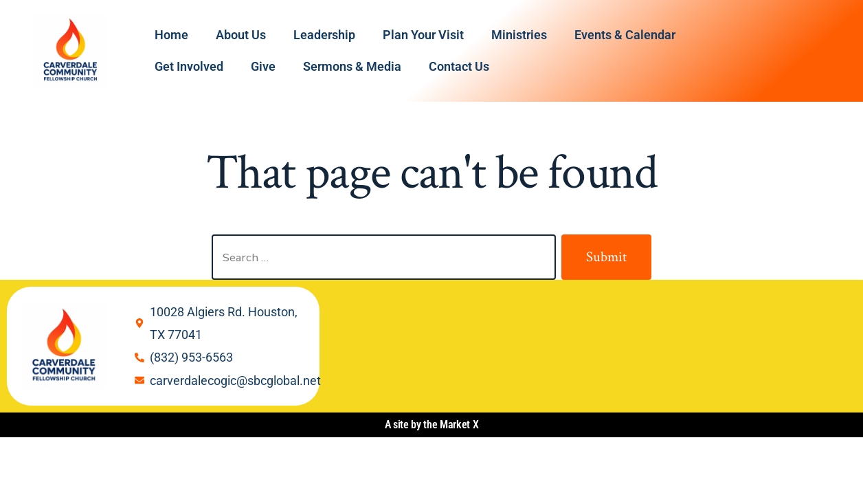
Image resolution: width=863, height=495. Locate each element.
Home (171, 35)
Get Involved (189, 66)
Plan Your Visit (423, 35)
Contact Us (459, 66)
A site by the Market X (432, 424)
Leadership (324, 35)
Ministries (519, 35)
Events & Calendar (624, 35)
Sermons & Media (352, 66)
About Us (241, 35)
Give (263, 66)
